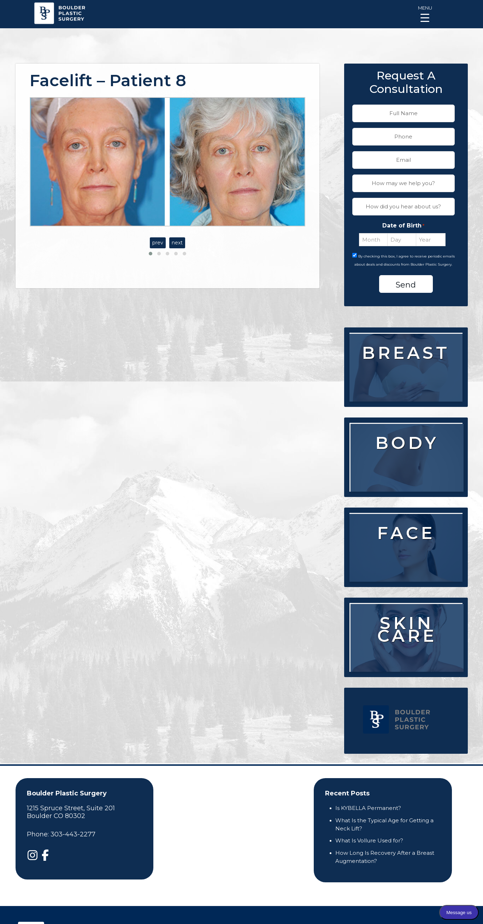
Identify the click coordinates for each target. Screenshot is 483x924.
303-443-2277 (73, 834)
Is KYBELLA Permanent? (368, 808)
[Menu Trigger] (425, 13)
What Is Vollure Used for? (369, 840)
